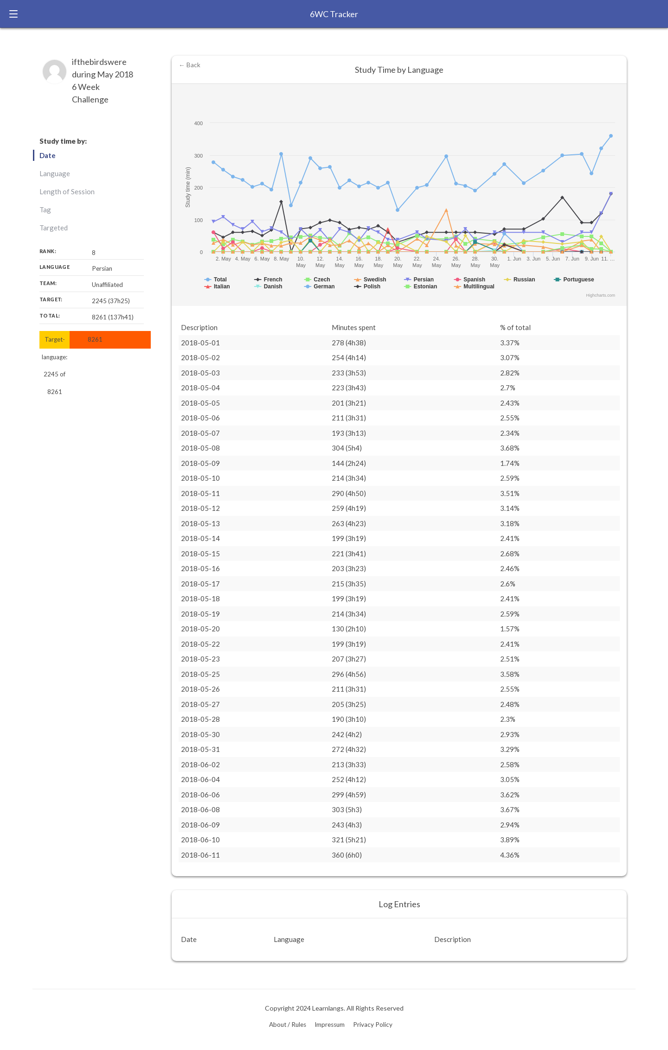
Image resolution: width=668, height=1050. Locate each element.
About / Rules (287, 1024)
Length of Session (67, 191)
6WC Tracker (334, 14)
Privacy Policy (372, 1024)
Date (47, 155)
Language (54, 173)
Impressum (330, 1024)
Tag (45, 209)
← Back (189, 65)
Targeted (53, 227)
